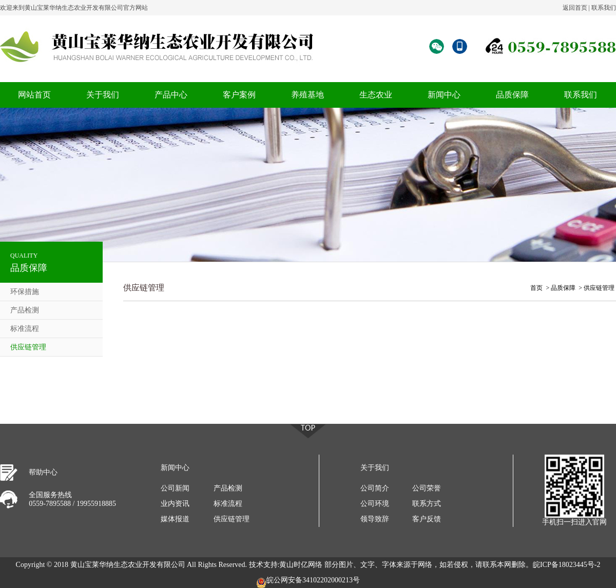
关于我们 (102, 94)
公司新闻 (175, 488)
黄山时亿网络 (300, 565)
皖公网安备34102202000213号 (308, 582)
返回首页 (575, 7)
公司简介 (374, 488)
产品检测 (24, 310)
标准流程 (24, 328)
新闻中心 (444, 94)
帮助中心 (43, 472)
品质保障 (512, 94)
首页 (536, 287)
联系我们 (603, 7)
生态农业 (375, 94)
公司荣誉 (426, 488)
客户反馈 (426, 519)
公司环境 (374, 503)
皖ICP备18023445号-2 (566, 565)
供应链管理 (28, 347)
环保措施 (24, 292)
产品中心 (171, 94)
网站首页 (34, 94)
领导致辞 (374, 519)
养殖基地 (307, 94)
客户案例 (239, 94)
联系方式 (426, 503)
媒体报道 (175, 519)
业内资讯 (175, 503)
